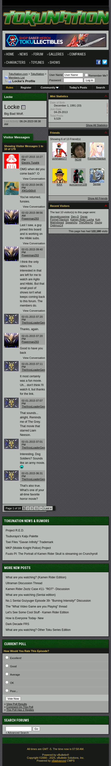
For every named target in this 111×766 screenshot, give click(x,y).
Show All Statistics (97, 125)
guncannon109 (78, 184)
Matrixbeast (57, 222)
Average (15, 674)
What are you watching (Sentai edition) (31, 595)
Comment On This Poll (19, 706)
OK (12, 682)
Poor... (14, 691)
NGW (78, 159)
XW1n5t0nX (29, 190)
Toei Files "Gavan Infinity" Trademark (29, 542)
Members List (17, 77)
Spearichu (71, 222)
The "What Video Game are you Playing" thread (36, 606)
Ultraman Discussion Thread (24, 583)
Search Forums (16, 720)
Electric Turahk (30, 162)
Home (10, 54)
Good (13, 666)
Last (48, 508)
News (24, 54)
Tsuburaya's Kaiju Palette (22, 536)
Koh (97, 219)
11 (36, 508)
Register (26, 87)
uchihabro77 (59, 158)
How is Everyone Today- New (25, 618)
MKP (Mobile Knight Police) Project (28, 548)
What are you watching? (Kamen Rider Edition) (36, 577)
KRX (59, 184)
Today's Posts (78, 87)
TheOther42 (86, 222)
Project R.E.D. (15, 530)
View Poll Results (16, 704)
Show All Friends (98, 198)
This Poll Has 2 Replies (20, 709)
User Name (56, 74)
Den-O (75, 216)
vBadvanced (58, 760)
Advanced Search (18, 732)
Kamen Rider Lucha (82, 219)
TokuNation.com (18, 73)
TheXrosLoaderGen (33, 322)
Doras (83, 216)
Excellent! (16, 658)
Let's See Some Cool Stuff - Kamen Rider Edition (37, 612)
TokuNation (37, 73)
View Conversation (34, 178)
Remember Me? (96, 75)
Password (55, 80)
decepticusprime (60, 216)
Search (100, 87)
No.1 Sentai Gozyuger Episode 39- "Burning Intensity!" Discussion (48, 600)
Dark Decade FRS (17, 624)
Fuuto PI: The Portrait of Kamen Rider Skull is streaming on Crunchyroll (51, 553)
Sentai (97, 184)
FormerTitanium (97, 158)
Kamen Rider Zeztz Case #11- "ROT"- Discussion (38, 589)
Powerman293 (30, 218)
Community (50, 87)
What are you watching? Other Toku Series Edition (38, 630)
